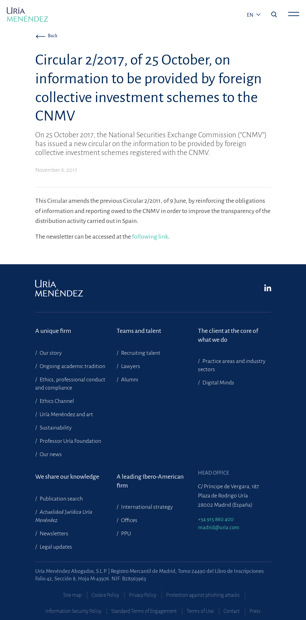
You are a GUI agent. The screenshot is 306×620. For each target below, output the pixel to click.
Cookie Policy (105, 595)
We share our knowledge (67, 476)
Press (255, 611)
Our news (50, 454)
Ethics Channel (56, 401)
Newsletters (53, 534)
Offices (128, 520)
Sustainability (55, 428)
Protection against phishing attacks (203, 595)
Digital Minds (217, 383)
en (250, 15)
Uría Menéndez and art (66, 414)
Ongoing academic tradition (72, 366)
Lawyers (130, 366)
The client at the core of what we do (228, 335)
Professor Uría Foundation (70, 441)
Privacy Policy (142, 595)
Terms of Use (200, 611)
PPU (125, 534)
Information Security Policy (73, 611)
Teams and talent (139, 330)
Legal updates (55, 547)
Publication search (61, 499)
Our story (50, 353)
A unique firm (53, 330)
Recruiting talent (140, 353)
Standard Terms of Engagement (144, 611)
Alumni (129, 380)
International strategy (146, 507)
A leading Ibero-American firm (150, 481)
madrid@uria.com (218, 527)
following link (150, 236)
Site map (72, 595)
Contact (232, 611)
